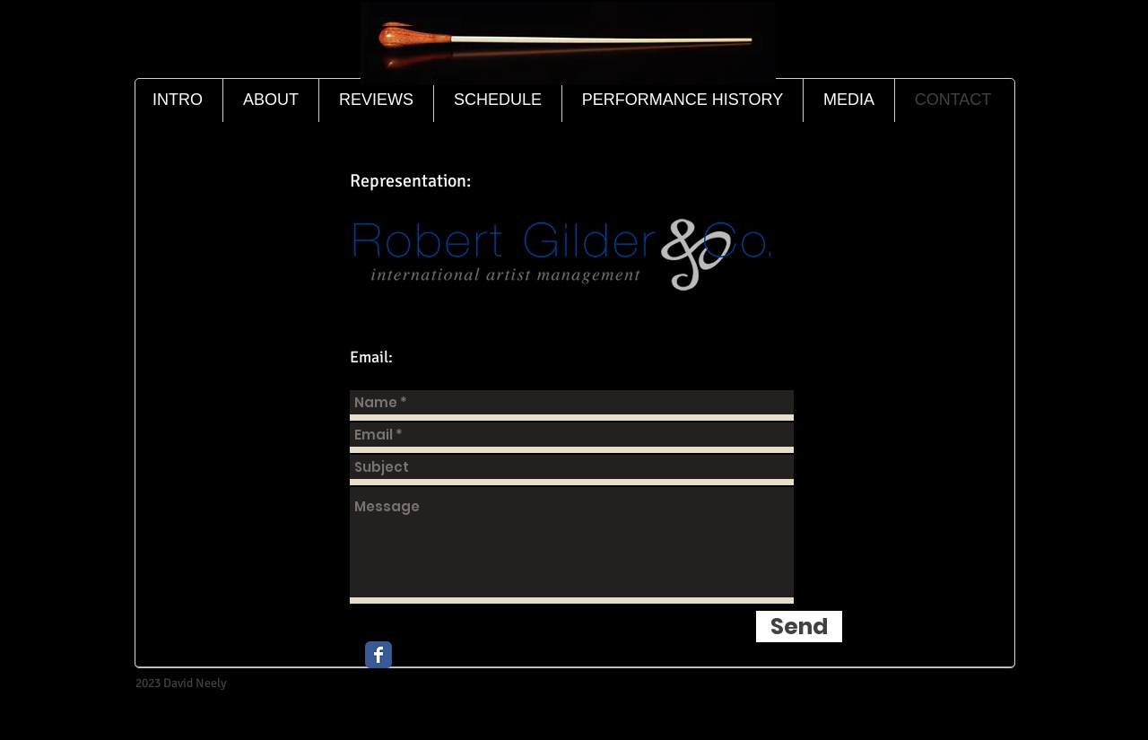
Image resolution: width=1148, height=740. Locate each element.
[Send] (799, 626)
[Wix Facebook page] (378, 654)
